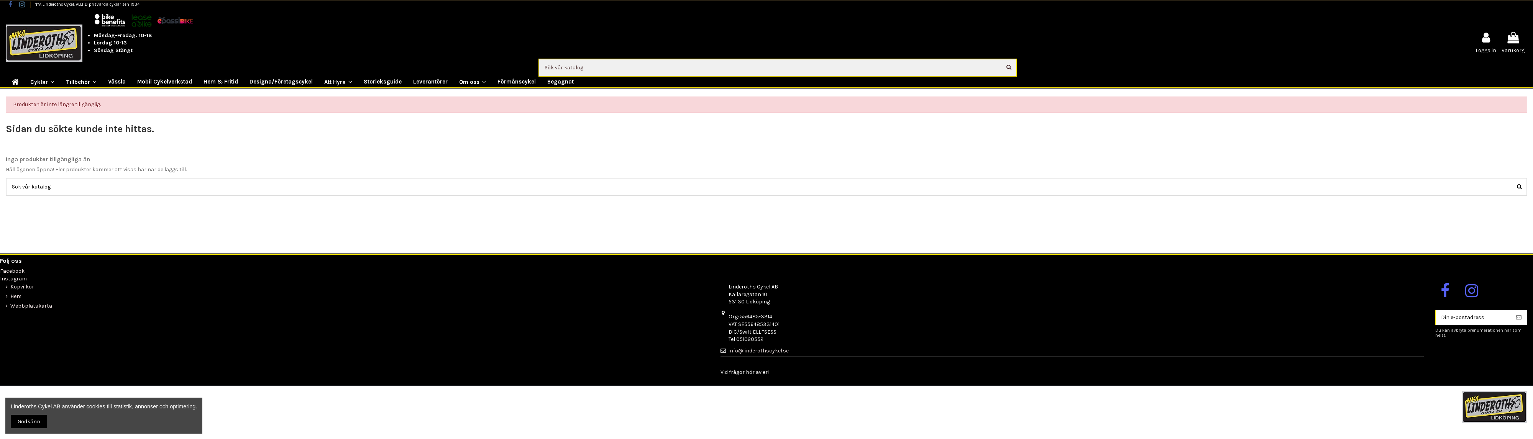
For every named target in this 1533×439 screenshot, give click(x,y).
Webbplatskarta (31, 306)
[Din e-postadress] (1473, 317)
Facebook (12, 271)
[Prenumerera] (1519, 317)
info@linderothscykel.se (759, 350)
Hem (15, 296)
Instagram (13, 278)
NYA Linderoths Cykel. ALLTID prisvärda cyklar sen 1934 (87, 4)
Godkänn (29, 421)
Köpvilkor (22, 286)
